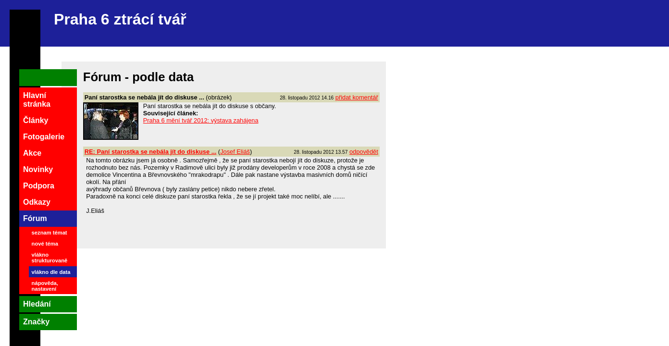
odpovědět (363, 151)
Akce (32, 153)
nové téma (45, 244)
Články (35, 120)
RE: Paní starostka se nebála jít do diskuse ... (151, 151)
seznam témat (49, 232)
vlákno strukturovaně (50, 257)
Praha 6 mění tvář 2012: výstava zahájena (201, 120)
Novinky (38, 169)
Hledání (37, 304)
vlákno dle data (51, 272)
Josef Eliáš (235, 151)
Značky (36, 322)
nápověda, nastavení (45, 286)
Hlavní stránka (36, 99)
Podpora (38, 186)
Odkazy (36, 202)
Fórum (35, 218)
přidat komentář (356, 97)
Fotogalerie (43, 137)
